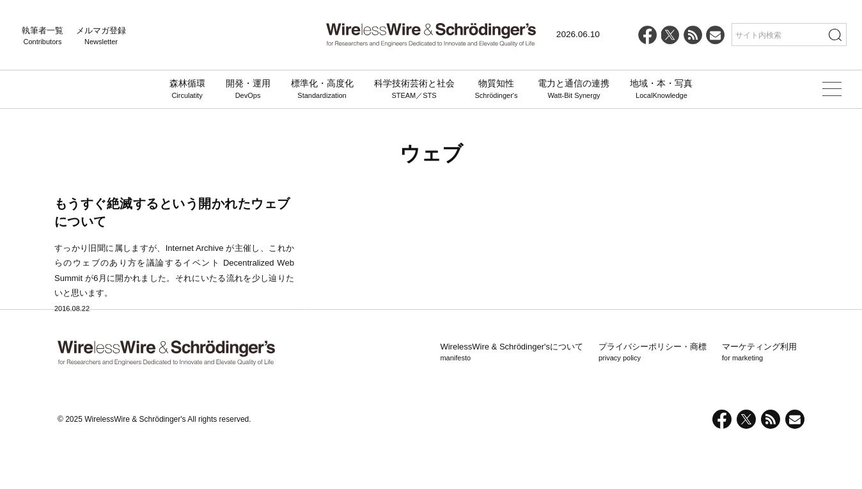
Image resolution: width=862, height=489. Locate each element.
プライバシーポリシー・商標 (653, 397)
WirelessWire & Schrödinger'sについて (511, 397)
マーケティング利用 (759, 397)
